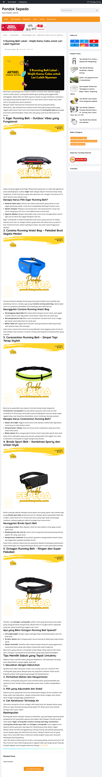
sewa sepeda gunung (78, 144)
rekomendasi (22, 49)
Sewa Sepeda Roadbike (78, 138)
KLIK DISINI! (44, 745)
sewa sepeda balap (90, 141)
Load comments (33, 769)
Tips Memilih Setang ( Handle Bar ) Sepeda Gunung (86, 70)
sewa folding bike (76, 141)
